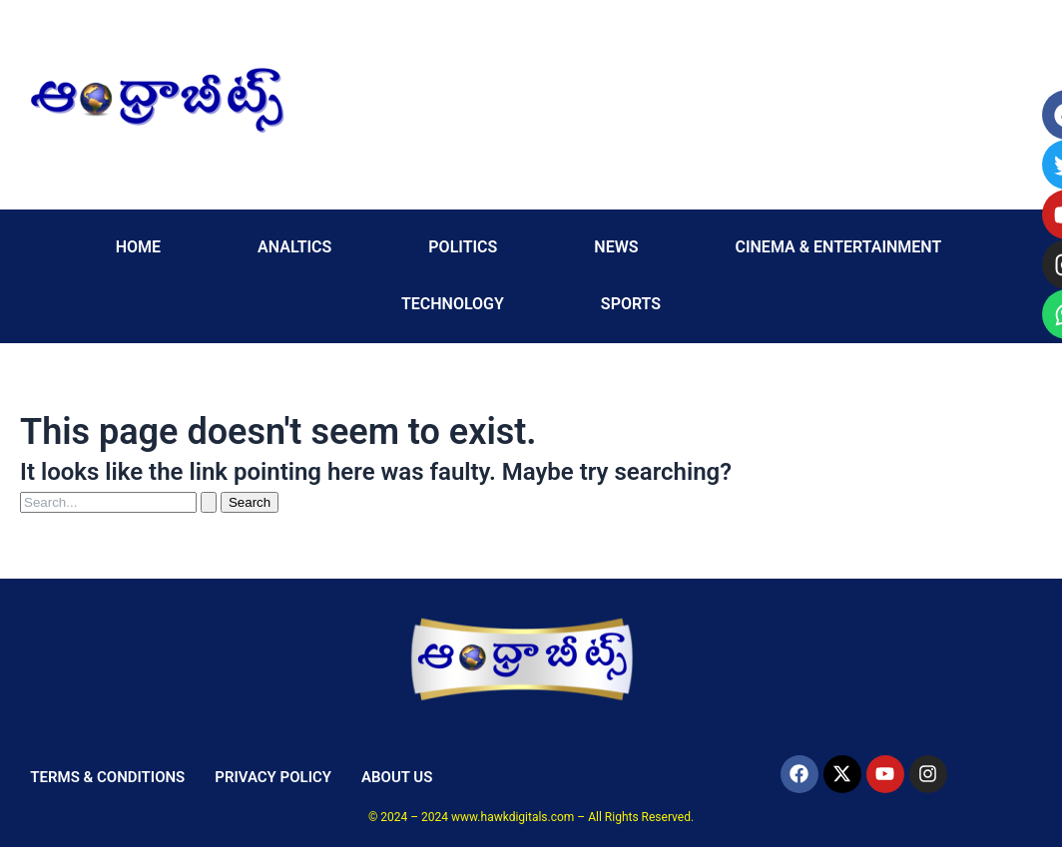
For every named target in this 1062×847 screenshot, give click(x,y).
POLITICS (462, 246)
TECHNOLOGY (452, 303)
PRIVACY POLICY (273, 777)
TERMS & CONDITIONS (107, 777)
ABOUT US (396, 777)
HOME (138, 246)
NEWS (616, 246)
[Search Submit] (209, 502)
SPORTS (631, 303)
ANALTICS (294, 246)
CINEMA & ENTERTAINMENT (838, 246)
